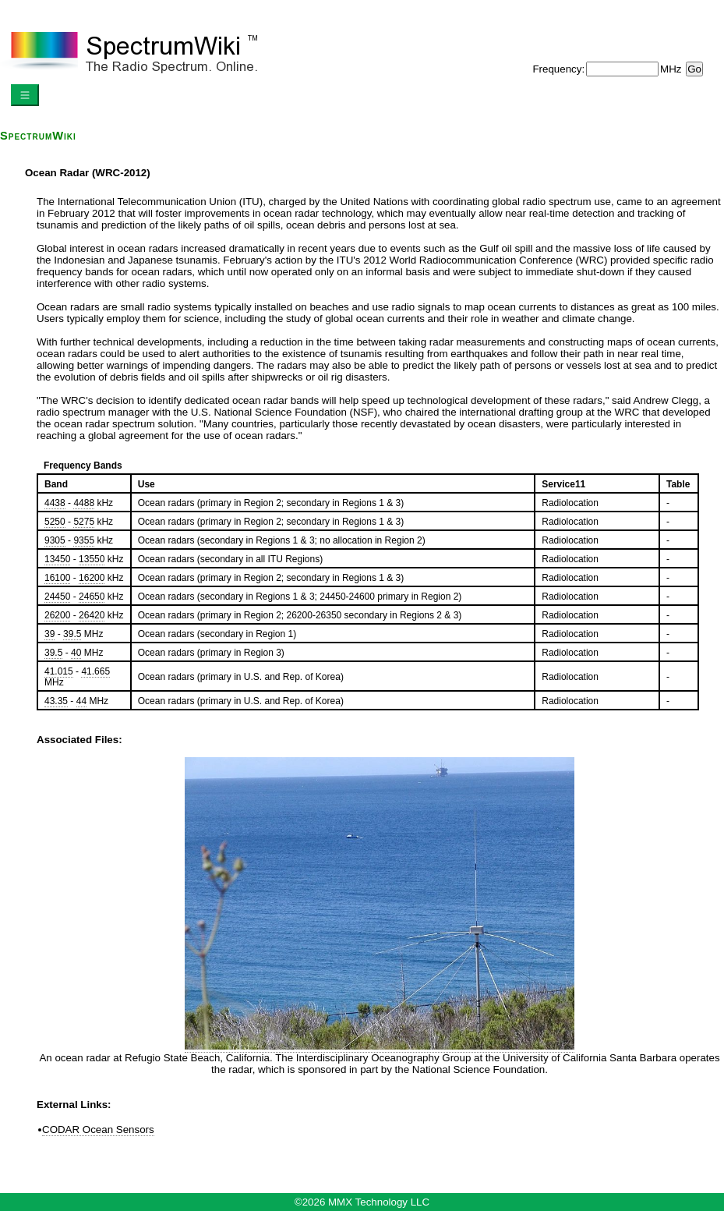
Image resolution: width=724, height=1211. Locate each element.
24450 (57, 596)
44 (81, 701)
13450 (57, 559)
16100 (57, 577)
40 (76, 652)
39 (49, 634)
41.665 (95, 671)
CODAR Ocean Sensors (98, 1129)
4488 (83, 503)
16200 (91, 577)
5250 (54, 521)
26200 (57, 615)
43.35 (56, 701)
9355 (83, 540)
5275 (83, 521)
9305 (54, 540)
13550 (91, 559)
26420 (91, 615)
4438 (54, 503)
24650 (91, 596)
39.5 (72, 634)
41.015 (58, 671)
